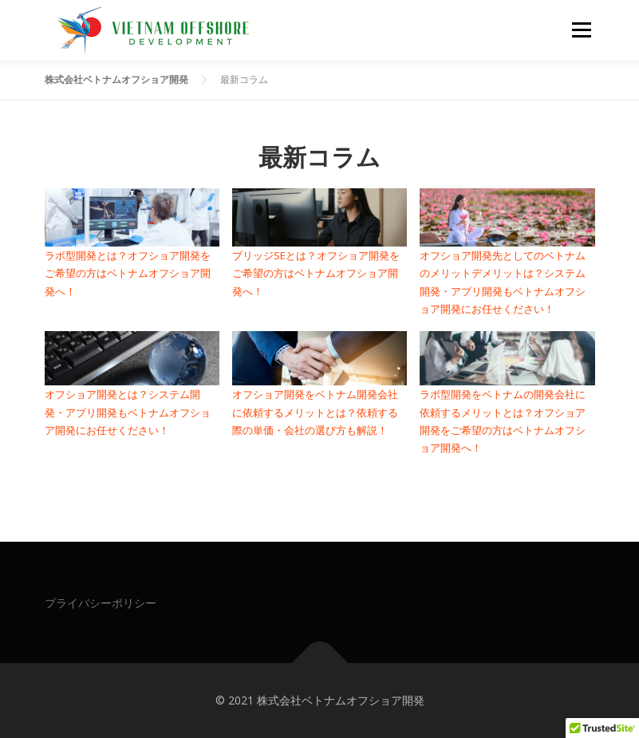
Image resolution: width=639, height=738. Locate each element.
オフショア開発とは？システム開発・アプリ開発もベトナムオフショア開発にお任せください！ (128, 412)
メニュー (581, 29)
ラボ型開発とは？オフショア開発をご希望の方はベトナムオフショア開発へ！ (128, 273)
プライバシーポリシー (100, 602)
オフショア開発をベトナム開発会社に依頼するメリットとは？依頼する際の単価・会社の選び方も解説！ (315, 412)
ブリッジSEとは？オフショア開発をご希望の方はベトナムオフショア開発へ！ (316, 273)
